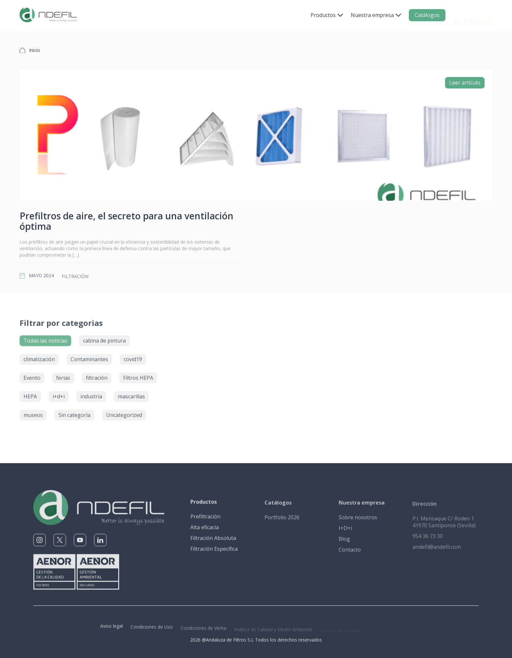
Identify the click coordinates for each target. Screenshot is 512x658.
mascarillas (131, 393)
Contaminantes (89, 356)
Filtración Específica (214, 552)
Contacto (350, 553)
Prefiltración (205, 519)
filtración (75, 280)
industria (91, 393)
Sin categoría (74, 412)
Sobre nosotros (358, 521)
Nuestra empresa (372, 15)
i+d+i (59, 393)
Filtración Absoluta (213, 541)
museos (33, 412)
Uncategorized (124, 412)
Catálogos (427, 15)
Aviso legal (111, 629)
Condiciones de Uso (152, 630)
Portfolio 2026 (281, 521)
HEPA (30, 393)
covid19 (133, 356)
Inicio (34, 50)
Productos (323, 15)
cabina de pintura (104, 337)
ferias (63, 375)
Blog (344, 542)
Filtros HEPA (138, 375)
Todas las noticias (45, 337)
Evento (32, 375)
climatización (39, 356)
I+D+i (345, 531)
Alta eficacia (204, 530)
